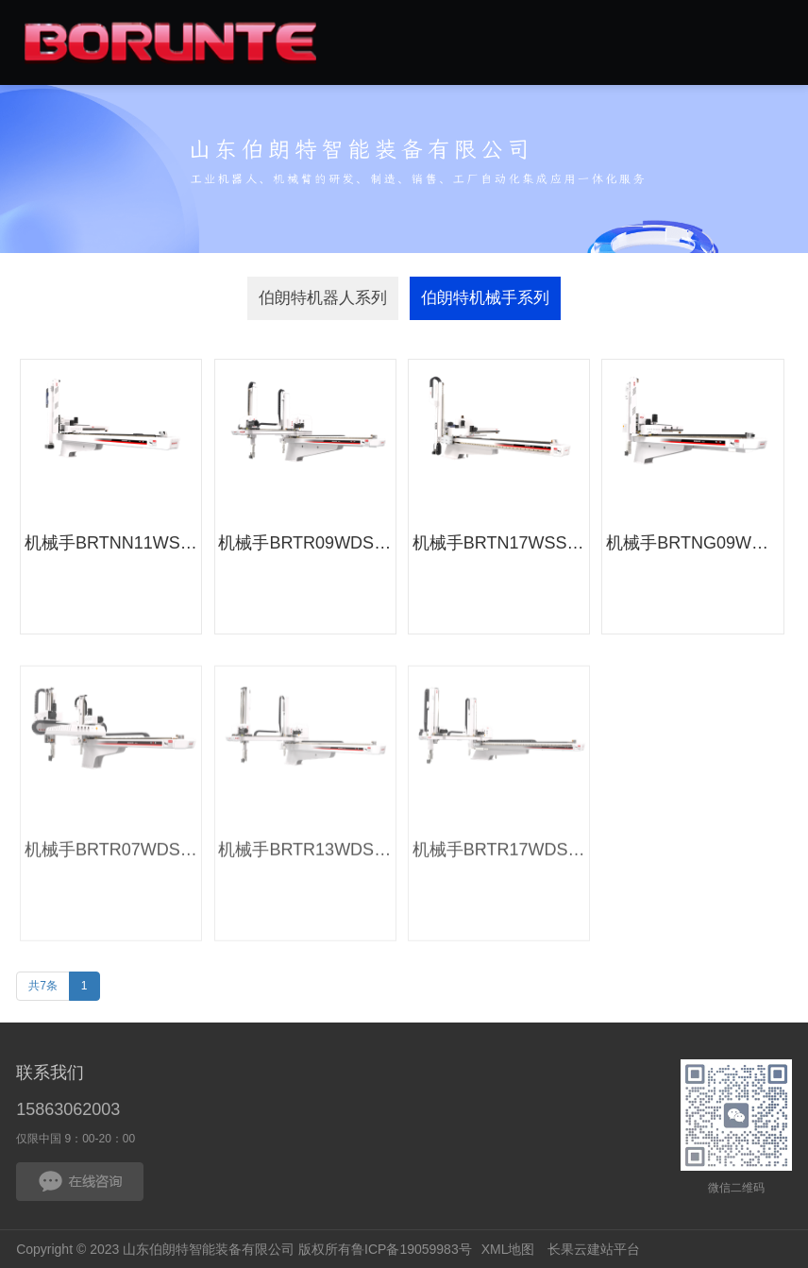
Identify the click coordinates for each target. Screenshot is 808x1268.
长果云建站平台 (593, 1249)
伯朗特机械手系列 (485, 298)
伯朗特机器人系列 (323, 298)
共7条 (43, 985)
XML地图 (508, 1249)
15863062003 (68, 1109)
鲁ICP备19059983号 (411, 1249)
